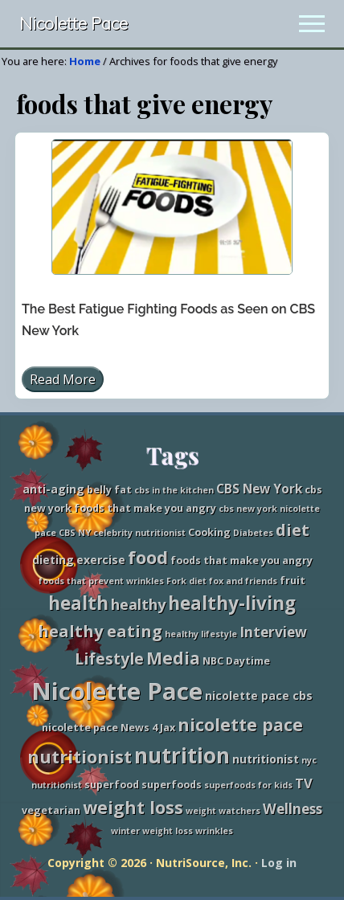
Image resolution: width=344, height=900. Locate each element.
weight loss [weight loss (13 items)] (133, 807)
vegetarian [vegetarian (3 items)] (51, 810)
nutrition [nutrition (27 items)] (182, 755)
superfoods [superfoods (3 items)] (171, 785)
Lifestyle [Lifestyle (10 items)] (109, 658)
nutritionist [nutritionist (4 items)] (265, 759)
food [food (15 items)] (148, 557)
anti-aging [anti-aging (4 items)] (53, 489)
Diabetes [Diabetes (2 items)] (253, 532)
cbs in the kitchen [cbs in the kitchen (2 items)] (174, 490)
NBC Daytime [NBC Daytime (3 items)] (236, 661)
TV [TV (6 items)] (304, 783)
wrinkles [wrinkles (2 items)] (214, 831)
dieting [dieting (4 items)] (53, 559)
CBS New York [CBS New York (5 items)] (259, 489)
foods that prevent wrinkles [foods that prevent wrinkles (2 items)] (101, 581)
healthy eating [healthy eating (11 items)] (100, 631)
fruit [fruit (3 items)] (292, 580)
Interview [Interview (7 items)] (273, 632)
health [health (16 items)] (78, 603)
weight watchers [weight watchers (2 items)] (223, 810)
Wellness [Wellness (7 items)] (292, 809)
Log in (279, 862)
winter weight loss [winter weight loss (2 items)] (152, 831)
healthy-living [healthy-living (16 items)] (232, 603)
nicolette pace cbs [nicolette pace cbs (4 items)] (259, 695)
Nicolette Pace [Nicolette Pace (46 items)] (117, 691)
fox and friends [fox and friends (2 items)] (243, 581)
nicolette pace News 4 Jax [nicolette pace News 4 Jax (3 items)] (108, 727)
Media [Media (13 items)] (173, 657)
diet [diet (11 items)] (292, 530)
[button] (312, 23)
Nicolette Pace (73, 24)
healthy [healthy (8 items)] (138, 604)
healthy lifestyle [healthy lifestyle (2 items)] (201, 634)
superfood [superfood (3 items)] (111, 785)
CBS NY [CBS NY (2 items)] (75, 532)
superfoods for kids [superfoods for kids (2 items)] (248, 785)
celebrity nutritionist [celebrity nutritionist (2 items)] (139, 532)
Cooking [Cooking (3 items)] (209, 532)
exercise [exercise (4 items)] (100, 559)
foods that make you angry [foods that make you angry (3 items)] (241, 560)
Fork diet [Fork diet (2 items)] (186, 581)
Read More (63, 381)
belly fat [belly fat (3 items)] (109, 490)
